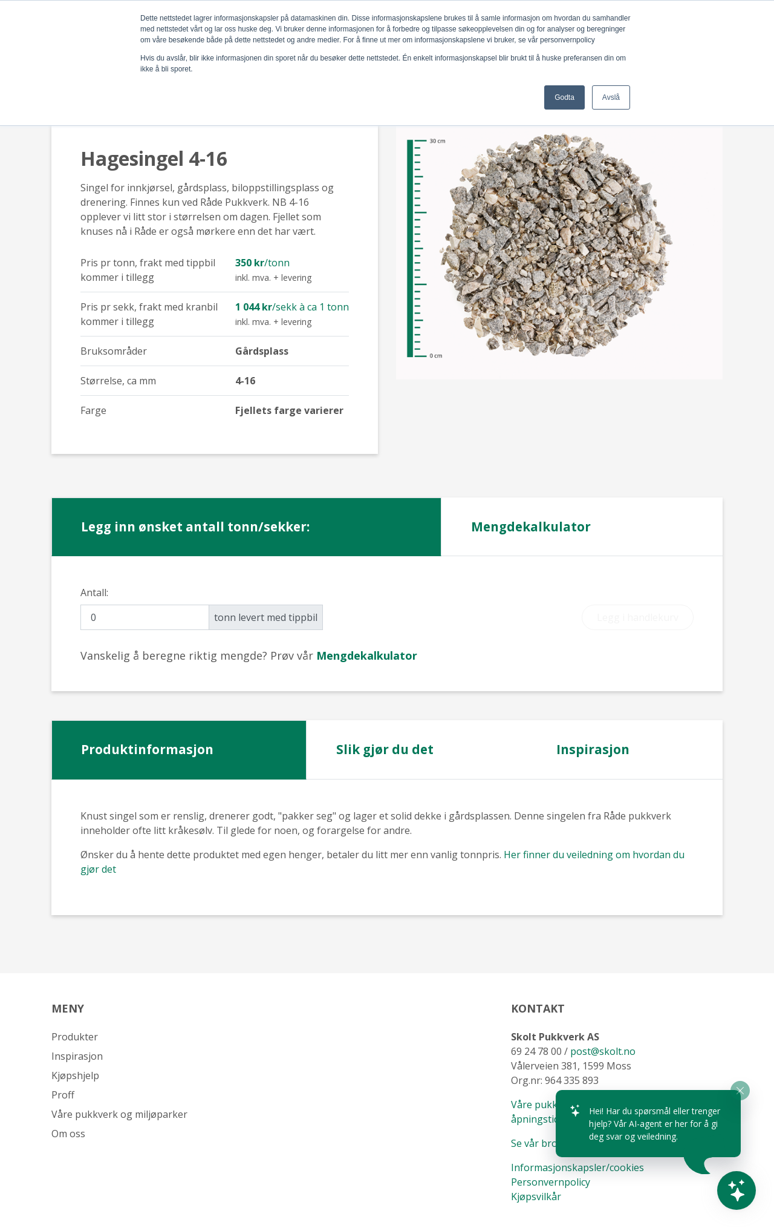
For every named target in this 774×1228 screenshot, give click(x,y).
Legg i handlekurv (637, 617)
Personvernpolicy (550, 1182)
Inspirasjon (77, 1056)
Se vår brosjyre (545, 1143)
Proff (62, 1095)
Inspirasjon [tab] (592, 749)
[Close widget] (740, 1090)
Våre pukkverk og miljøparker (119, 1114)
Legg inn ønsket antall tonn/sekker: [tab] (195, 526)
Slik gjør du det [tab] (385, 749)
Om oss (68, 1133)
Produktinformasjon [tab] (147, 749)
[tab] (366, 655)
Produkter (74, 1036)
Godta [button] (564, 97)
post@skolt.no (603, 1051)
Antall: (94, 592)
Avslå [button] (611, 97)
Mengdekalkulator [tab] (531, 526)
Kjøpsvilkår (537, 1196)
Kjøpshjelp (75, 1075)
